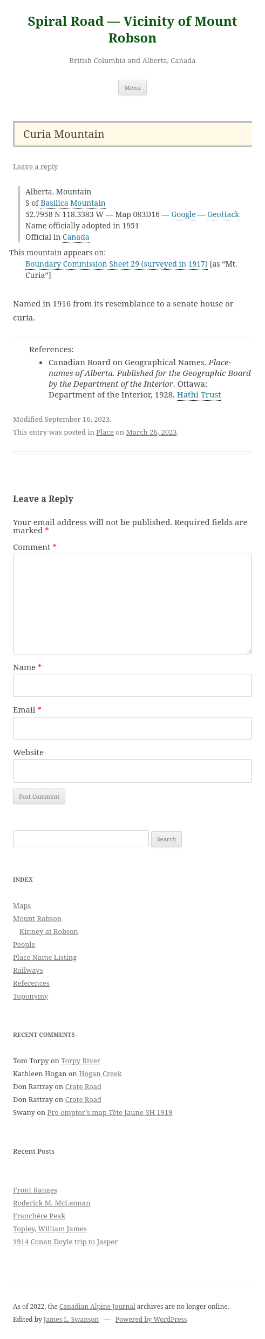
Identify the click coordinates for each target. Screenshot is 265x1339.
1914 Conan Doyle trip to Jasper (65, 1241)
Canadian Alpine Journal (97, 1306)
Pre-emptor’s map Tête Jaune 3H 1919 (110, 1112)
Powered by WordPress (151, 1319)
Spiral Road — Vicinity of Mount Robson (132, 29)
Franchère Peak (39, 1216)
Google (183, 214)
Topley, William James (50, 1228)
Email (27, 709)
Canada (76, 237)
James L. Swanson (71, 1319)
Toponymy (30, 996)
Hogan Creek (100, 1073)
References (31, 983)
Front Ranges (35, 1190)
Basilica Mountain (73, 203)
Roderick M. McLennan (52, 1203)
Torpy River (80, 1060)
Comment (35, 546)
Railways (28, 970)
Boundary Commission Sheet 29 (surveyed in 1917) (116, 264)
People (24, 944)
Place (105, 432)
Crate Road (83, 1086)
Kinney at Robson (48, 931)
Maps (22, 905)
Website (28, 752)
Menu (132, 87)
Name (27, 666)
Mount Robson (37, 918)
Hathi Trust (199, 394)
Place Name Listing (45, 957)
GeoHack (223, 214)
